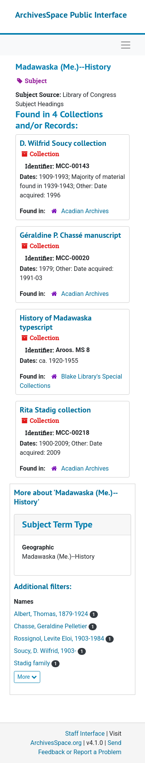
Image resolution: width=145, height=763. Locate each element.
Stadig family (32, 663)
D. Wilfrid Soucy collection (63, 143)
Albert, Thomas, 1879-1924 (52, 614)
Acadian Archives (85, 211)
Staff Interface (85, 733)
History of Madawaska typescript (56, 322)
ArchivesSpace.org (56, 742)
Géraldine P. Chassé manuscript (70, 235)
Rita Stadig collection (55, 410)
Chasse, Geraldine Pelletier (51, 626)
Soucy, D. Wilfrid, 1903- (46, 650)
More (27, 677)
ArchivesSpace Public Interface (71, 14)
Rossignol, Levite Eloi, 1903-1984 (60, 638)
